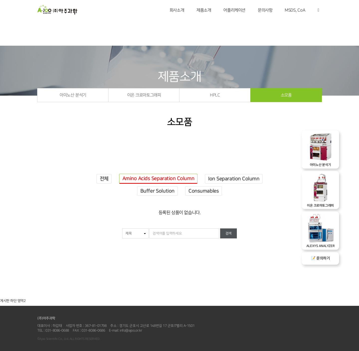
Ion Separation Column (233, 178)
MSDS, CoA (295, 10)
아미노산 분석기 (73, 95)
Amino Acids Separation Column (158, 178)
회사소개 (177, 10)
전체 (104, 178)
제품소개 (203, 10)
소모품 (286, 95)
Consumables (203, 191)
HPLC (215, 95)
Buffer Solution (157, 191)
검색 (228, 233)
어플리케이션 (234, 10)
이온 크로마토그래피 (144, 95)
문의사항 (265, 10)
